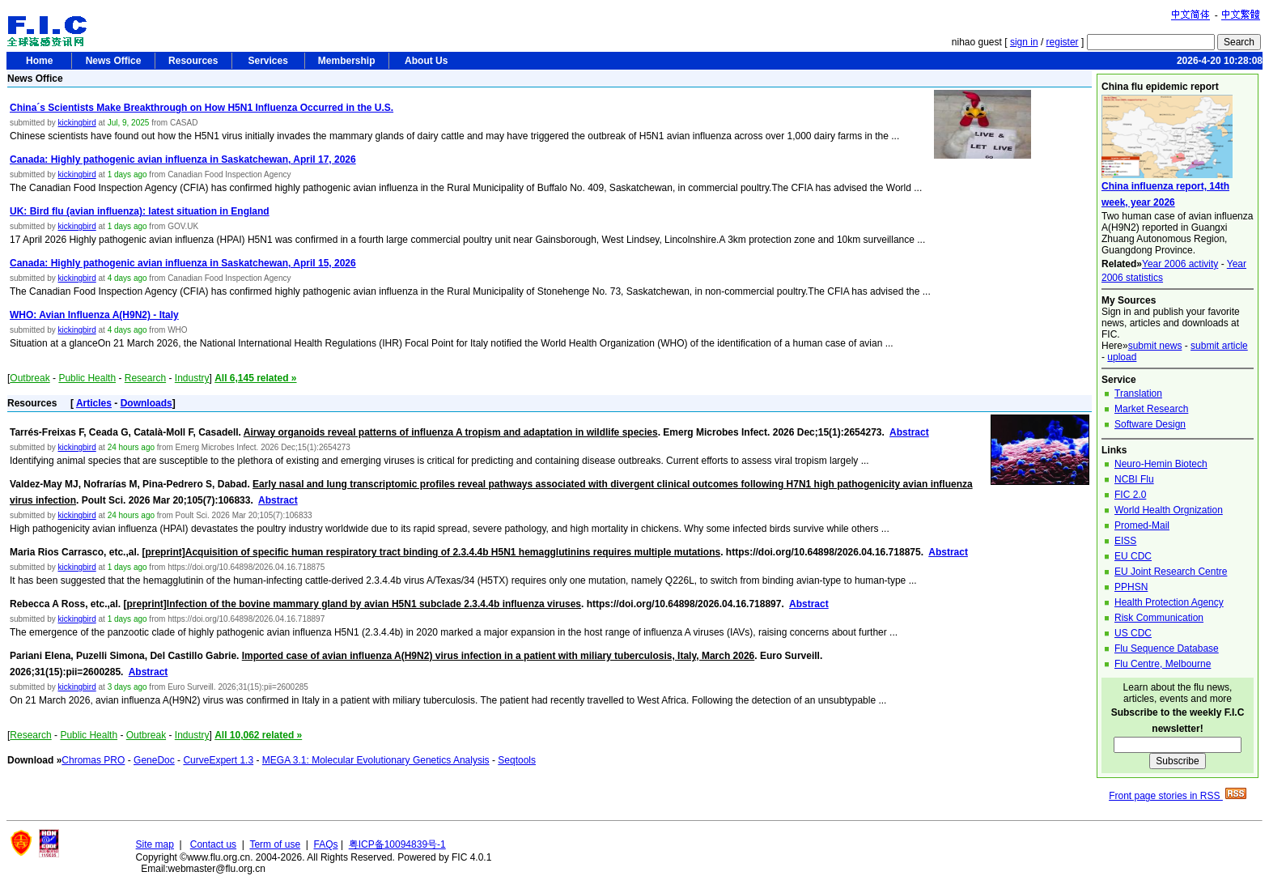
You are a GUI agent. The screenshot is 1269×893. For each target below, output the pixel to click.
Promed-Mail (1141, 525)
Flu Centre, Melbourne (1162, 664)
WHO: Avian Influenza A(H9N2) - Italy (94, 315)
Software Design (1150, 424)
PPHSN (1131, 587)
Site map (155, 844)
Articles (94, 403)
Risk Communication (1158, 617)
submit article (1219, 345)
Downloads (146, 403)
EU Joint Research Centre (1170, 571)
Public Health (87, 378)
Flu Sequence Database (1166, 648)
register (1062, 42)
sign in (1024, 42)
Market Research (1151, 409)
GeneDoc (154, 760)
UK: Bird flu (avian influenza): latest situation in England (140, 211)
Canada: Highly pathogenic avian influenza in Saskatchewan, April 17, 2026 (183, 159)
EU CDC (1133, 556)
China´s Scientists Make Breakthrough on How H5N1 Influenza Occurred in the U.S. (201, 107)
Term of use (274, 844)
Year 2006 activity (1180, 264)
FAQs (326, 844)
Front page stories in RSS (1177, 796)
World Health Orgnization (1168, 510)
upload (1121, 357)
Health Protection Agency (1169, 602)
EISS (1125, 540)
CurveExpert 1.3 (218, 760)
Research (145, 378)
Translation (1138, 393)
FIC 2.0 (1130, 494)
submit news (1155, 345)
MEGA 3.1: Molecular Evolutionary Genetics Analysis (376, 760)
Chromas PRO (93, 760)
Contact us (213, 844)
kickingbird (76, 122)
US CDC (1133, 633)
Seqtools (517, 760)
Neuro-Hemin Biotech (1160, 464)
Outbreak (29, 378)
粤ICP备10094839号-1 (397, 844)
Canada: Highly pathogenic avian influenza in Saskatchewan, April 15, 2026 (183, 263)
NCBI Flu (1134, 479)
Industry (192, 378)
